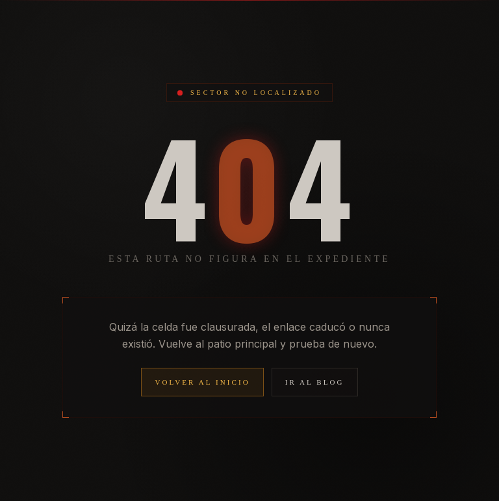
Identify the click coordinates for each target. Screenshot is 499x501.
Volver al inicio (202, 382)
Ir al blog (314, 382)
